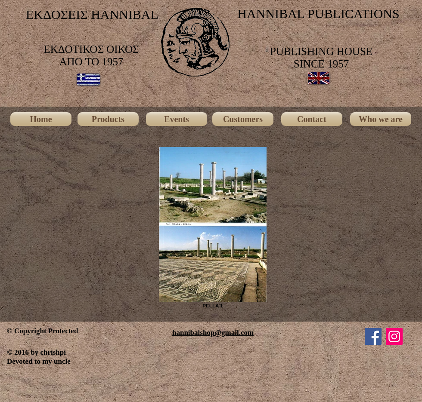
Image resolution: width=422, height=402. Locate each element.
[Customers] (242, 119)
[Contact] (311, 119)
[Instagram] (394, 336)
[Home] (40, 119)
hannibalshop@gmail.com (213, 332)
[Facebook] (373, 336)
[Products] (108, 119)
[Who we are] (380, 119)
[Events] (176, 119)
